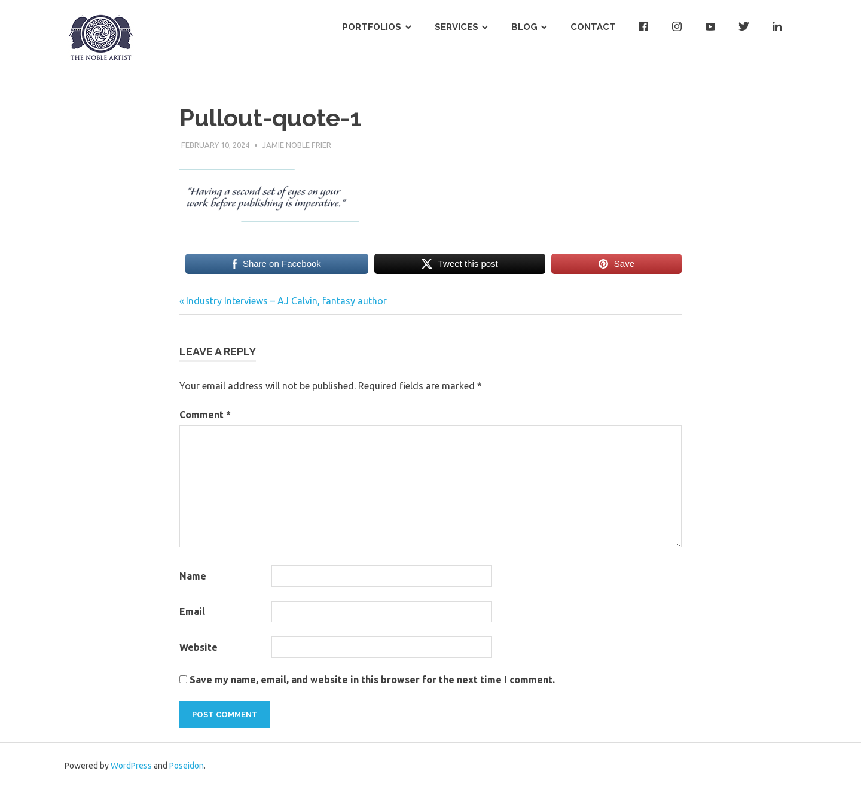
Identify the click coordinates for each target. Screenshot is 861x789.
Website (198, 647)
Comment (205, 414)
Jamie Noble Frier (296, 145)
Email (192, 611)
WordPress (131, 765)
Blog (524, 27)
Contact (593, 27)
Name (192, 576)
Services (456, 27)
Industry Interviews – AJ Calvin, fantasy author (286, 301)
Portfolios (371, 27)
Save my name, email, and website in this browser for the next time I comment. (372, 679)
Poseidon (186, 765)
